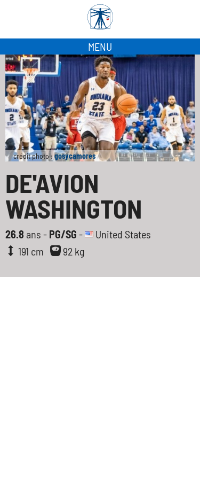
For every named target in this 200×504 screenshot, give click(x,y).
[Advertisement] (100, 398)
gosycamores (74, 155)
